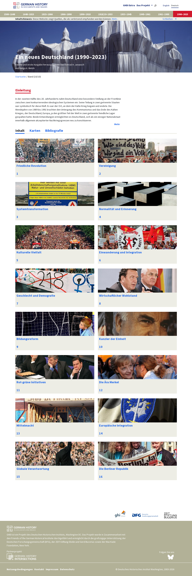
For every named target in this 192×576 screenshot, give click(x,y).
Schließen (170, 18)
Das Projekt (144, 5)
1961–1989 (163, 14)
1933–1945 (125, 14)
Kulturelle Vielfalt (29, 252)
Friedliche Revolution (31, 166)
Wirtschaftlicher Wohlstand (118, 296)
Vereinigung (107, 166)
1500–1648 (9, 14)
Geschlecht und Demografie (36, 296)
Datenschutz (67, 569)
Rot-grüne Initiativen (31, 382)
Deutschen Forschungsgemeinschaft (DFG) (28, 541)
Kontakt (39, 569)
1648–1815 (28, 14)
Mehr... (115, 18)
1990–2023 (182, 14)
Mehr (117, 124)
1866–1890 (66, 14)
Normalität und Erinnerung (117, 209)
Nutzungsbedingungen (20, 569)
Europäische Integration (116, 425)
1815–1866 (47, 14)
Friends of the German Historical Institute (32, 538)
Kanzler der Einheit (112, 339)
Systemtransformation (32, 209)
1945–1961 (144, 14)
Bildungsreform (27, 339)
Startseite (20, 76)
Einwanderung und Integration (120, 252)
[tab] (20, 130)
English (166, 5)
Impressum (52, 569)
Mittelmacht (25, 425)
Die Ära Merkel (109, 382)
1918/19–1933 (105, 14)
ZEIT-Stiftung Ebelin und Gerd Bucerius (75, 541)
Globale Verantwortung (33, 469)
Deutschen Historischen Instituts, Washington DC (56, 534)
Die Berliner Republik (113, 469)
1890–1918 (84, 14)
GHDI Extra (129, 5)
